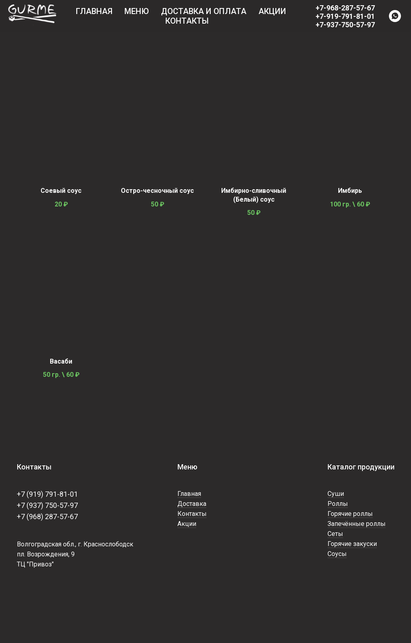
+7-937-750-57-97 (345, 24)
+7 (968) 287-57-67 (47, 516)
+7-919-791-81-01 (345, 16)
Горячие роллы (350, 514)
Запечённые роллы (357, 524)
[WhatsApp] (395, 16)
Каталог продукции (361, 467)
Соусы (337, 554)
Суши (336, 493)
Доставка (191, 504)
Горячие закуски (352, 544)
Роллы (338, 504)
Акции (272, 11)
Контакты (187, 21)
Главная (94, 11)
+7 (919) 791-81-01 (47, 494)
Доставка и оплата (203, 11)
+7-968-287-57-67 (345, 8)
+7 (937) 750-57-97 (47, 505)
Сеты (335, 534)
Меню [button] (136, 11)
